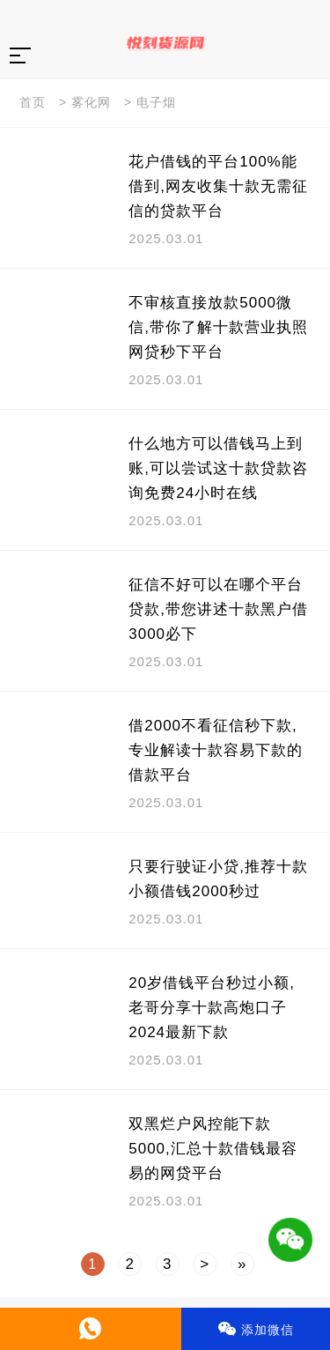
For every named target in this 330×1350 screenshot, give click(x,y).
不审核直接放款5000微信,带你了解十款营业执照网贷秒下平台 (218, 327)
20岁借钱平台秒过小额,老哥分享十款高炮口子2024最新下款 (211, 1008)
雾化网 (91, 102)
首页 (32, 102)
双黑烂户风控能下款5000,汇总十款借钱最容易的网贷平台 (212, 1149)
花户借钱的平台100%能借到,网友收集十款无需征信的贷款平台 (218, 186)
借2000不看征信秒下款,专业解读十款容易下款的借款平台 (215, 750)
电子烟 (156, 102)
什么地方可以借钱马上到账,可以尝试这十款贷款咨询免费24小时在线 (218, 468)
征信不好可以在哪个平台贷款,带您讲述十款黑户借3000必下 (218, 609)
